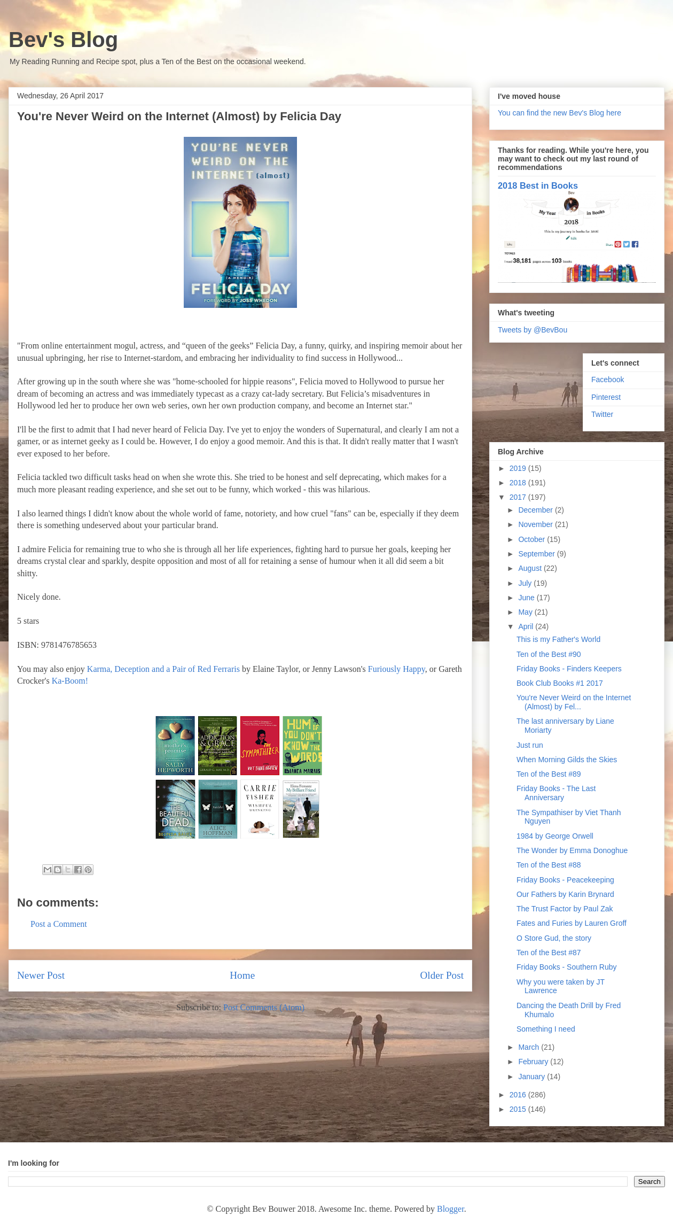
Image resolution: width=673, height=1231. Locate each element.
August (530, 568)
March (529, 1047)
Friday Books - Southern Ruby (567, 967)
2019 (519, 468)
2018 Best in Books (538, 185)
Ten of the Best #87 (549, 952)
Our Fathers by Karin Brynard (565, 894)
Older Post (442, 975)
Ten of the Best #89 (549, 774)
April (526, 626)
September (537, 553)
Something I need (546, 1029)
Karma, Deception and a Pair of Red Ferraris (163, 668)
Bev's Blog (63, 39)
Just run (530, 745)
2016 (519, 1094)
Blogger (450, 1208)
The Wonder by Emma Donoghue (572, 850)
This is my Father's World (558, 639)
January (532, 1076)
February (534, 1061)
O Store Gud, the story (554, 938)
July (526, 583)
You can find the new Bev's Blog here (559, 113)
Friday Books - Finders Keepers (569, 668)
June (527, 597)
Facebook (607, 379)
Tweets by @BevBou (532, 330)
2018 (519, 482)
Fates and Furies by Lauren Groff (572, 923)
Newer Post (41, 975)
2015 (519, 1109)
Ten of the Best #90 (549, 654)
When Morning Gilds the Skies (567, 759)
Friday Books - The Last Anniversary (556, 793)
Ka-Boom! (70, 680)
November (536, 524)
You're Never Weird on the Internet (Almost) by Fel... (574, 702)
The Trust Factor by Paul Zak (565, 908)
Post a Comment (58, 923)
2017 (519, 497)
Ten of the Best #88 (549, 865)
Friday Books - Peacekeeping (565, 880)
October (532, 539)
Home (242, 975)
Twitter (602, 414)
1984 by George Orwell (555, 836)
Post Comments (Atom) (263, 1007)
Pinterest (606, 397)
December (536, 510)
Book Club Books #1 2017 (560, 683)
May (526, 612)
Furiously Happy (396, 668)
